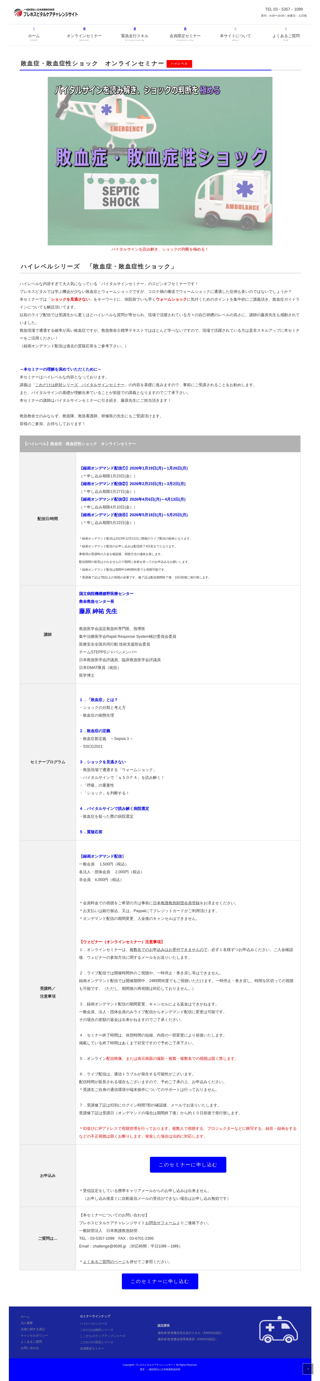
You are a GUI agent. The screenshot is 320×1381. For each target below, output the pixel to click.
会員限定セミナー (185, 34)
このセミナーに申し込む (188, 1164)
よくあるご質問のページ (104, 1262)
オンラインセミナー (84, 34)
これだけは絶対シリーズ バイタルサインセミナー (80, 385)
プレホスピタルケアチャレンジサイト (155, 1365)
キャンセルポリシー (34, 1335)
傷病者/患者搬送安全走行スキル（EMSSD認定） (191, 1333)
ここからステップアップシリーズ (102, 1336)
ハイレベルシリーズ (93, 1323)
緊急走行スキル (135, 34)
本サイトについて (235, 34)
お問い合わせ (30, 1348)
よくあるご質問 (286, 34)
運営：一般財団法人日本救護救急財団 (160, 1369)
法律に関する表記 (33, 1329)
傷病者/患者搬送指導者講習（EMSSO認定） (188, 1339)
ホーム (34, 34)
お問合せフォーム (160, 1223)
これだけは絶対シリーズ (96, 1330)
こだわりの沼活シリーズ (96, 1342)
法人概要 (27, 1323)
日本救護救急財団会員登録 (176, 903)
